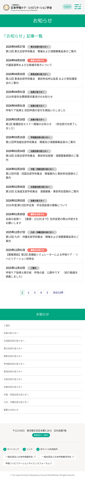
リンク (29, 449)
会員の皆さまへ (11, 332)
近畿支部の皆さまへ (13, 386)
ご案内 (7, 325)
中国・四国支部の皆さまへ (16, 394)
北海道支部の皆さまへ (14, 340)
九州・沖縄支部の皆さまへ (16, 401)
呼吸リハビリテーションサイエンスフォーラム (27, 463)
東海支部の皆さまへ (13, 371)
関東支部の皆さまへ (13, 355)
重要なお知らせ (11, 409)
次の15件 (58, 292)
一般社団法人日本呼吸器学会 (19, 456)
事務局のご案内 (41, 435)
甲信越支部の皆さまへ (14, 363)
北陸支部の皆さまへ (13, 379)
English (67, 6)
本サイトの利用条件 (49, 449)
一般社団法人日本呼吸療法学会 (56, 456)
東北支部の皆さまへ (13, 348)
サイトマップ (13, 449)
